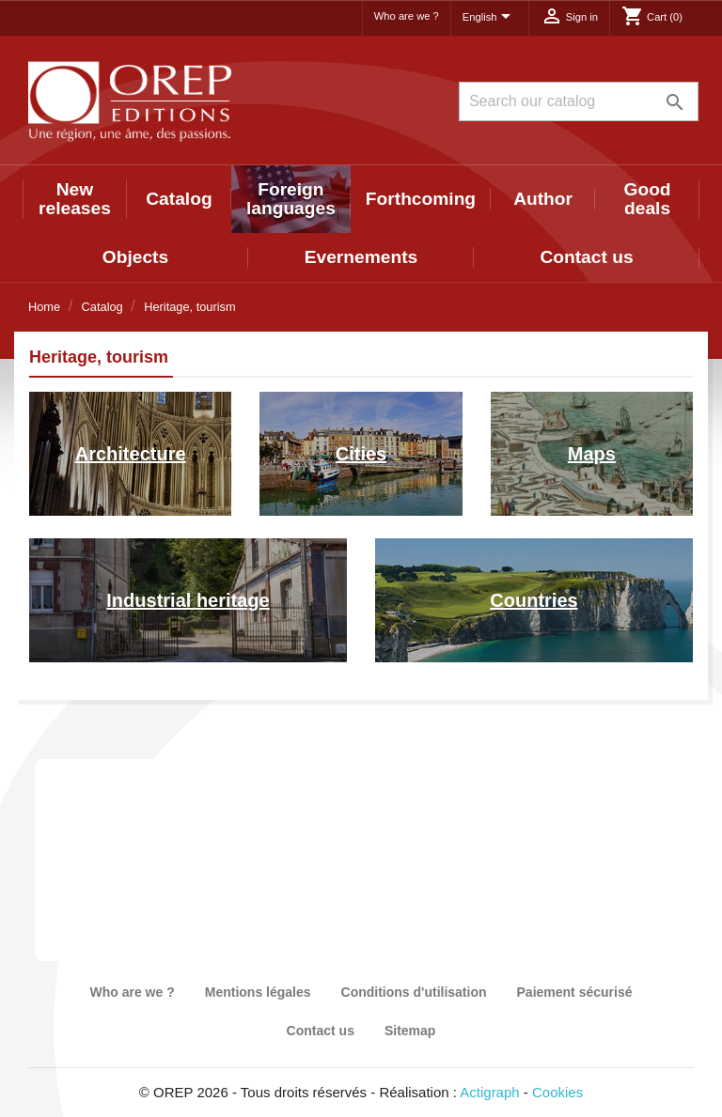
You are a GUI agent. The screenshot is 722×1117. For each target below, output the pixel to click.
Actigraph (489, 1092)
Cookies (557, 1092)
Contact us (586, 257)
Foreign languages (291, 198)
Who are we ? (406, 16)
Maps (592, 453)
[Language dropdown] (490, 18)
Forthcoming (421, 199)
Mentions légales (258, 992)
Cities (361, 453)
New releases (75, 198)
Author (543, 199)
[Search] (578, 101)
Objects (135, 257)
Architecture (130, 453)
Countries (533, 600)
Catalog (179, 199)
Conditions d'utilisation (414, 992)
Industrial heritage (187, 600)
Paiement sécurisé (575, 992)
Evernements (361, 257)
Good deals (647, 198)
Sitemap (410, 1030)
